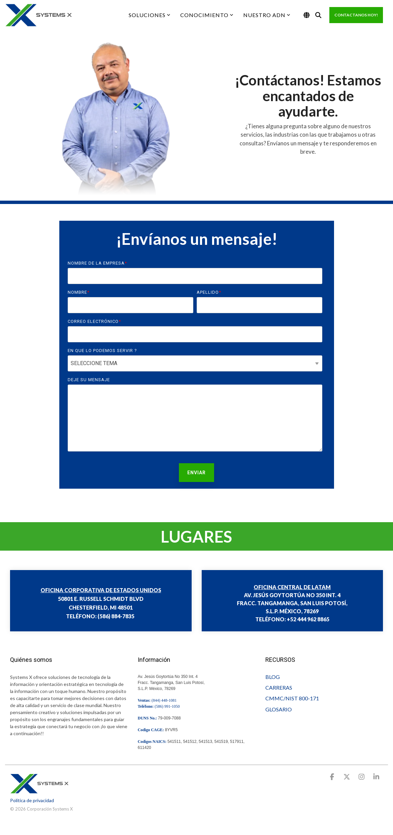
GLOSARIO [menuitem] (278, 709)
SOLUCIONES (149, 15)
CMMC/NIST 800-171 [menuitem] (292, 698)
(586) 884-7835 (115, 616)
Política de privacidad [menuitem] (32, 800)
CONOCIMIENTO (206, 15)
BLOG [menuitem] (272, 677)
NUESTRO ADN (266, 15)
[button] (332, 777)
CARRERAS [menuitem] (278, 687)
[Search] (318, 15)
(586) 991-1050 (167, 706)
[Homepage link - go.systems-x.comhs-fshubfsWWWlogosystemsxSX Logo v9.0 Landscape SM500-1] (39, 790)
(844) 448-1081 (164, 700)
